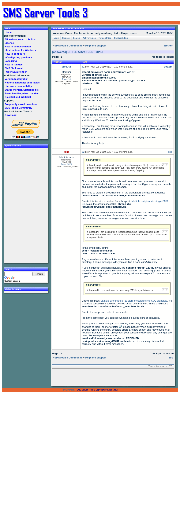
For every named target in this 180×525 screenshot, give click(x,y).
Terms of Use (105, 38)
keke (66, 151)
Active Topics (89, 38)
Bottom (167, 66)
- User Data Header (16, 71)
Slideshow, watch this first (20, 39)
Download (10, 115)
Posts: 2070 (66, 164)
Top (170, 151)
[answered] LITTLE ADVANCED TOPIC (77, 51)
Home (8, 32)
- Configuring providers (18, 57)
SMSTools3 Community (18, 107)
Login (56, 38)
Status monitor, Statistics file (21, 89)
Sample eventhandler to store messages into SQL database (133, 300)
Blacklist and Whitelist (18, 97)
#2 (83, 151)
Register (66, 38)
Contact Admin (121, 38)
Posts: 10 (66, 79)
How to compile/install (17, 46)
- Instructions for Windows (20, 50)
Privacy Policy (68, 390)
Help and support (95, 45)
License (9, 43)
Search (76, 38)
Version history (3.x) (16, 79)
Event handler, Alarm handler (21, 93)
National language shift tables (22, 82)
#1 (83, 66)
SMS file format (13, 68)
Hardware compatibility (18, 86)
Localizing (10, 61)
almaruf (66, 66)
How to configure (14, 53)
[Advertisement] (134, 13)
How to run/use (13, 64)
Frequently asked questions (21, 104)
